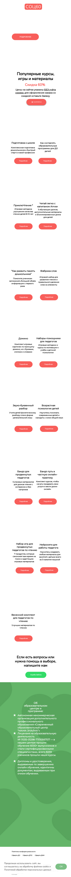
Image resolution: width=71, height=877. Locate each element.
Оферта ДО (16, 855)
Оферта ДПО (27, 855)
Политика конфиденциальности (24, 851)
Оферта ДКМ (39, 855)
